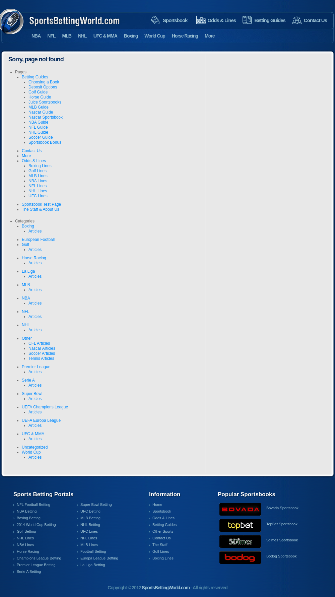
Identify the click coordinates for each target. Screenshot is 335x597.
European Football (38, 239)
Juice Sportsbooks (44, 102)
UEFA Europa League (41, 420)
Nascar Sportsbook (45, 117)
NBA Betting (27, 511)
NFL (51, 36)
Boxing (131, 36)
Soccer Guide (40, 137)
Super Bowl (32, 393)
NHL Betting (90, 525)
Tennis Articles (41, 358)
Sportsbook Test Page (41, 204)
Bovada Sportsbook (282, 508)
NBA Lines (37, 181)
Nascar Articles (41, 348)
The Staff (159, 545)
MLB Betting (90, 518)
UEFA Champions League (45, 407)
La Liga (28, 271)
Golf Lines (37, 171)
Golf (25, 244)
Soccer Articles (41, 353)
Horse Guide (39, 97)
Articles (35, 231)
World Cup (154, 36)
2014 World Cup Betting (36, 525)
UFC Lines (38, 196)
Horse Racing (185, 36)
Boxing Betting (29, 518)
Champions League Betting (39, 558)
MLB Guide (38, 107)
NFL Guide (38, 127)
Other (27, 338)
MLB (66, 36)
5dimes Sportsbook (282, 540)
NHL (82, 36)
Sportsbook (175, 20)
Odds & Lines (221, 20)
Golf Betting (26, 531)
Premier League (36, 366)
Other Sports (162, 531)
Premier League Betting (36, 565)
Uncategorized (35, 447)
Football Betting (93, 551)
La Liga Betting (92, 565)
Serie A (28, 380)
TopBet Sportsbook (281, 524)
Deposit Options (42, 87)
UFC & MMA (105, 36)
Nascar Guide (40, 112)
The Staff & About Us (40, 209)
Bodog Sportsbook (281, 556)
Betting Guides (269, 20)
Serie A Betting (29, 572)
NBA (36, 36)
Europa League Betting (99, 558)
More (209, 36)
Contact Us (315, 20)
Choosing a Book (43, 82)
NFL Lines (37, 186)
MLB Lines (38, 176)
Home (157, 505)
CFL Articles (39, 343)
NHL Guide (38, 132)
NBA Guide (38, 122)
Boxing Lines (40, 165)
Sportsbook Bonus (44, 142)
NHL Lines (37, 191)
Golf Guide (38, 92)
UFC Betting (90, 511)
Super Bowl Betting (96, 505)
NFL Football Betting (33, 505)
